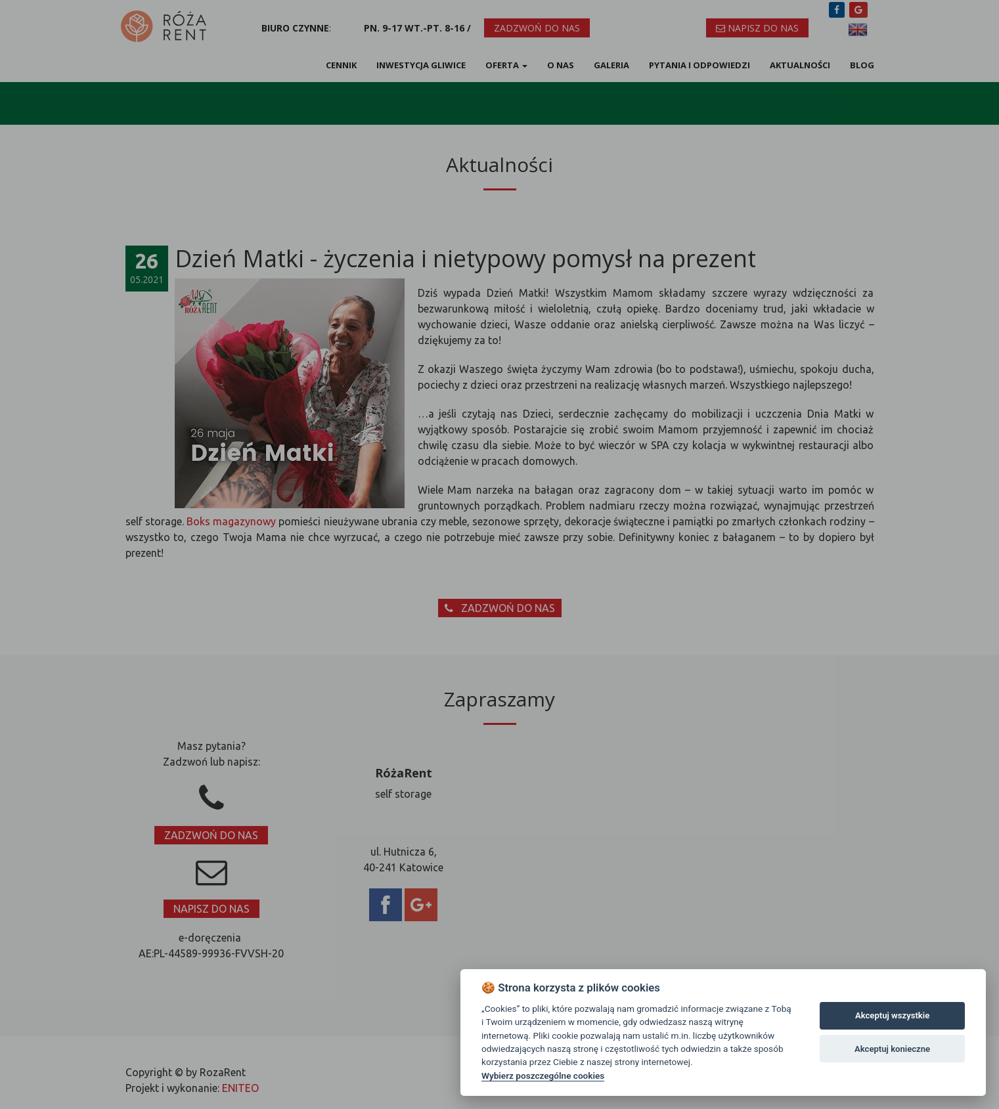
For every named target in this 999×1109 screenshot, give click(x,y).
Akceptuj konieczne (892, 1049)
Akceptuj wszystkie (892, 1015)
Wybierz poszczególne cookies (542, 1075)
